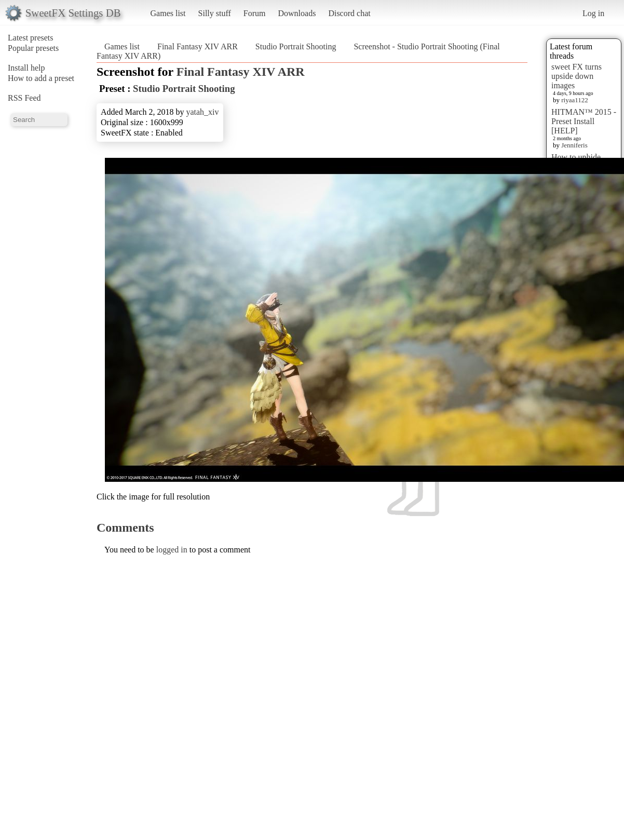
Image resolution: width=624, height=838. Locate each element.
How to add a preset (41, 78)
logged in (171, 549)
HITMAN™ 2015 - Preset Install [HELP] (583, 121)
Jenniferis (574, 145)
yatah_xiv (202, 111)
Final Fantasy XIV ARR (197, 46)
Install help (26, 67)
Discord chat (349, 13)
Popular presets (33, 48)
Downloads (297, 13)
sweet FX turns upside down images (576, 76)
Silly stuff (214, 13)
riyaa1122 (574, 100)
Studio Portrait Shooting (295, 46)
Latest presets (30, 37)
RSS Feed (24, 97)
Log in (593, 13)
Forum (254, 13)
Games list (168, 13)
